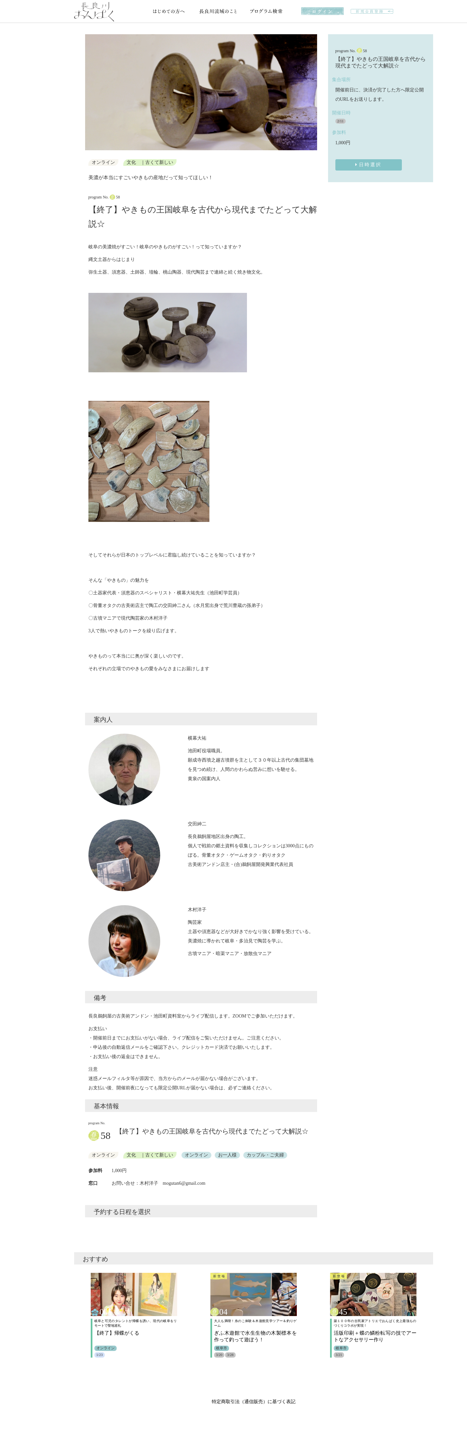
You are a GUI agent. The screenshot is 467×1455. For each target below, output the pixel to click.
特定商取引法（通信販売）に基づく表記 (253, 1401)
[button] (91, 92)
